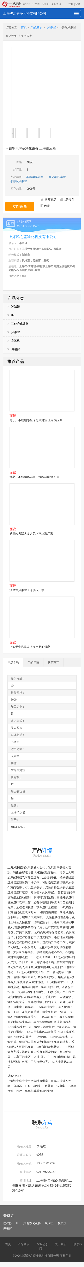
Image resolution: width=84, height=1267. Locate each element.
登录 (77, 4)
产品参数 (13, 662)
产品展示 (36, 27)
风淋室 (51, 27)
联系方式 (53, 662)
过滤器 (13, 306)
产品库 (36, 4)
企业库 (26, 4)
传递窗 (13, 349)
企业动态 (42, 1244)
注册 (70, 4)
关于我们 (60, 1244)
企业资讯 (56, 4)
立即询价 (19, 206)
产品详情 (33, 662)
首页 (24, 27)
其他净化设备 (18, 323)
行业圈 (45, 4)
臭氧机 (13, 340)
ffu (10, 315)
